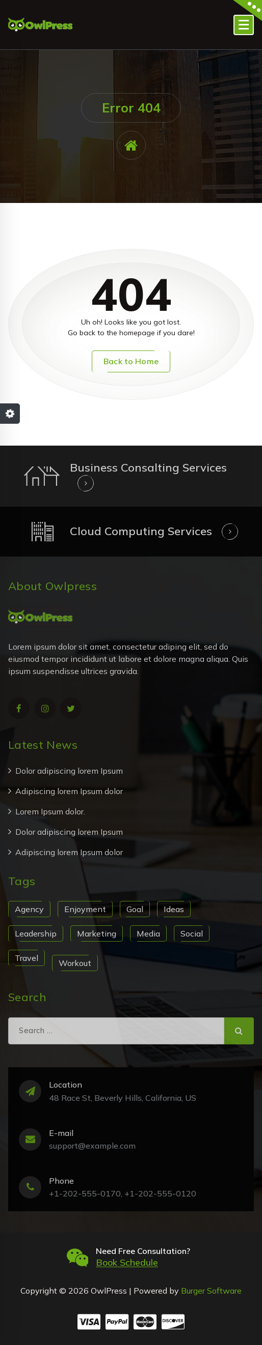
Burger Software (211, 1290)
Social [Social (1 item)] (191, 933)
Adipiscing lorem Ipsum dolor (69, 791)
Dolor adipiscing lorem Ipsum (69, 771)
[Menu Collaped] (243, 25)
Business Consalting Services (148, 467)
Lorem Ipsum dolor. (50, 811)
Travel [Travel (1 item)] (26, 958)
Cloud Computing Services (141, 531)
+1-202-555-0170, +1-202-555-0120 (122, 1193)
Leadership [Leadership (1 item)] (36, 933)
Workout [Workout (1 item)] (75, 963)
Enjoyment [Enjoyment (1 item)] (85, 909)
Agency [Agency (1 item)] (29, 909)
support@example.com (92, 1146)
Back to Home (131, 361)
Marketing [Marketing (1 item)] (96, 933)
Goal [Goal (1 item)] (134, 909)
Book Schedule (127, 1262)
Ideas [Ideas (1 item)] (174, 909)
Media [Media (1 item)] (148, 933)
